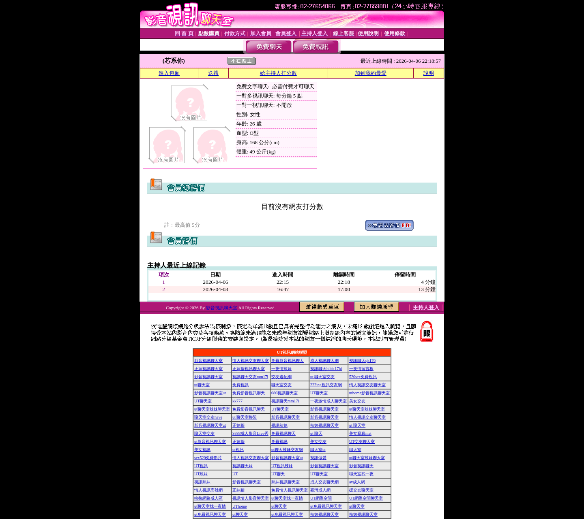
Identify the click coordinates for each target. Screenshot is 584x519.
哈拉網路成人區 (208, 498)
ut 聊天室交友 (322, 376)
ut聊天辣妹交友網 (287, 449)
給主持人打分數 (278, 73)
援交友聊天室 (361, 490)
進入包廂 (169, 73)
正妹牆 (238, 425)
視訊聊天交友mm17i (250, 376)
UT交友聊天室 (362, 441)
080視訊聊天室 (284, 393)
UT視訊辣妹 (282, 466)
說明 (428, 73)
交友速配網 (281, 376)
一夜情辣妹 (281, 368)
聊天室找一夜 (361, 474)
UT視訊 (201, 466)
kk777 (237, 401)
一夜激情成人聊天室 (328, 401)
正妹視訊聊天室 (208, 368)
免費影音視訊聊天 (287, 360)
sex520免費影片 (208, 457)
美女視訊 (202, 449)
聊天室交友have (208, 417)
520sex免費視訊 (363, 376)
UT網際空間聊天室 (366, 498)
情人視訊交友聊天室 (250, 360)
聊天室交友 (281, 385)
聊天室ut (318, 449)
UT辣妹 (201, 474)
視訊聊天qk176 (362, 360)
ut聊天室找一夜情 (287, 498)
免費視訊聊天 (283, 433)
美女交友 (357, 401)
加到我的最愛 (370, 73)
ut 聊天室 (357, 425)
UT (235, 474)
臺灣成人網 (320, 490)
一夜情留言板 (361, 368)
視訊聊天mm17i (285, 401)
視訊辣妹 (279, 425)
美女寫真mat (360, 433)
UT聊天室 (319, 393)
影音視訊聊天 (361, 466)
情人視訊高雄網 (208, 490)
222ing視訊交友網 (326, 385)
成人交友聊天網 (324, 482)
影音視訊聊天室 (221, 307)
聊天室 (355, 449)
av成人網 (357, 482)
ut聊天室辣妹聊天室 (212, 409)
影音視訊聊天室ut (210, 393)
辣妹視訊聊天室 (324, 425)
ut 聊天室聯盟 (244, 417)
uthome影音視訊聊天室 (369, 393)
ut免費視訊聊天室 (326, 506)
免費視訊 (240, 385)
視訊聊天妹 (242, 466)
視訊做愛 (318, 457)
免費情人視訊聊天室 (289, 490)
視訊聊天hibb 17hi (326, 368)
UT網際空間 (321, 498)
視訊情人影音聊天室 (250, 498)
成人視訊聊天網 (324, 360)
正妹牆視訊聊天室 (248, 368)
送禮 (213, 73)
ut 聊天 (316, 433)
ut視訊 (238, 449)
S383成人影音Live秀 (250, 433)
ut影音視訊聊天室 (210, 441)
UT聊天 (278, 474)
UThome (239, 506)
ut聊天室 (202, 385)
